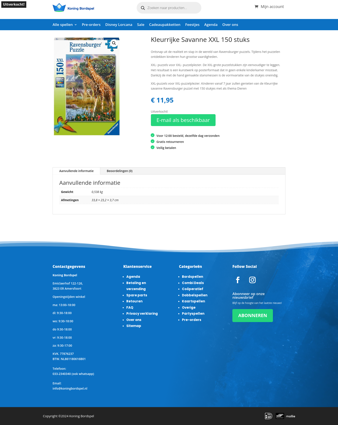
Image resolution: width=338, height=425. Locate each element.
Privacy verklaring (142, 313)
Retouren (134, 301)
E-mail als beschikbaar (183, 119)
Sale (140, 25)
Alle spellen (63, 25)
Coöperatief (192, 289)
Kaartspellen (193, 301)
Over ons (230, 25)
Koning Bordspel (81, 416)
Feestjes (192, 25)
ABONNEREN (252, 315)
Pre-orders (91, 25)
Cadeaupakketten (164, 25)
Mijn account (272, 6)
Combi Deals (193, 283)
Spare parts (136, 295)
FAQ (129, 307)
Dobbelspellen (194, 295)
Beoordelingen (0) (119, 171)
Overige (189, 307)
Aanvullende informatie (76, 171)
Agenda (211, 25)
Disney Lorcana (118, 25)
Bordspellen (192, 276)
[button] (114, 43)
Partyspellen (193, 313)
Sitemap (133, 326)
